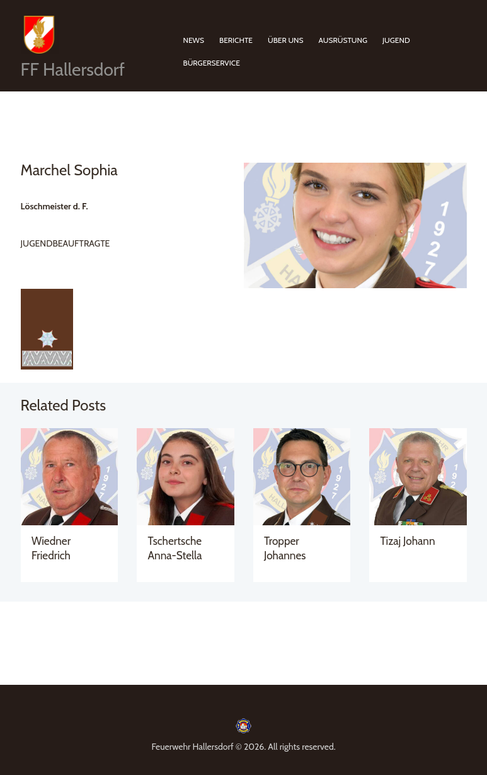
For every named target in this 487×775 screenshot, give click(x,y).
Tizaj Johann (408, 540)
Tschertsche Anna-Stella (175, 547)
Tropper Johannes (285, 547)
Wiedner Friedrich (51, 547)
